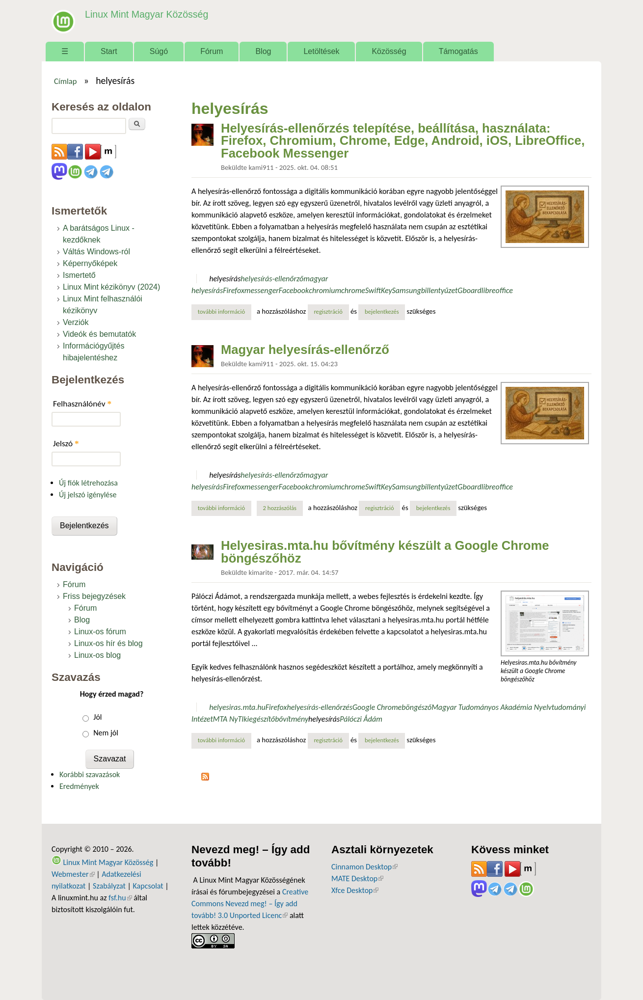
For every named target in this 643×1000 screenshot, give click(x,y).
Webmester (73, 874)
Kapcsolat (148, 886)
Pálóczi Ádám (361, 719)
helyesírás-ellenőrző (272, 278)
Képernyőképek (90, 263)
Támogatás (458, 51)
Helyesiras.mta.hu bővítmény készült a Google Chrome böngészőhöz (385, 552)
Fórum (211, 51)
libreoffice (497, 290)
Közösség (389, 51)
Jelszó (66, 443)
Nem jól (105, 732)
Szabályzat (109, 886)
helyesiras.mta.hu (237, 707)
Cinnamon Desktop (364, 866)
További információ (224, 311)
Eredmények (79, 786)
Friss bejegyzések (94, 596)
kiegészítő (259, 719)
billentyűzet (439, 290)
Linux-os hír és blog (108, 643)
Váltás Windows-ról (96, 251)
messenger (261, 290)
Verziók (75, 322)
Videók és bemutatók (99, 334)
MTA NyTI (228, 719)
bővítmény (291, 719)
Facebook (294, 290)
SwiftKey (378, 290)
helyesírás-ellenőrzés (319, 707)
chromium (325, 290)
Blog (263, 51)
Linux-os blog (97, 655)
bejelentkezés (382, 311)
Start (109, 51)
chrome (353, 290)
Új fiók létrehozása (88, 482)
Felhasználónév (82, 404)
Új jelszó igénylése (88, 494)
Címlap (65, 81)
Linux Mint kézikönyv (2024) (111, 287)
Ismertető (79, 275)
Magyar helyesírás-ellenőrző (305, 349)
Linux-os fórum (100, 631)
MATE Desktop (357, 878)
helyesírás (225, 278)
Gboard (469, 290)
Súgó (159, 51)
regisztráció (328, 311)
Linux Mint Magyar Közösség (145, 14)
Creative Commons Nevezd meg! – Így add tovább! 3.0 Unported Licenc (249, 903)
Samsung (406, 290)
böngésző (416, 707)
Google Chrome (377, 707)
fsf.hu (120, 897)
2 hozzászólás (279, 508)
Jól (97, 717)
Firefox (233, 290)
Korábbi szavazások (89, 774)
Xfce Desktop (354, 890)
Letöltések (321, 51)
